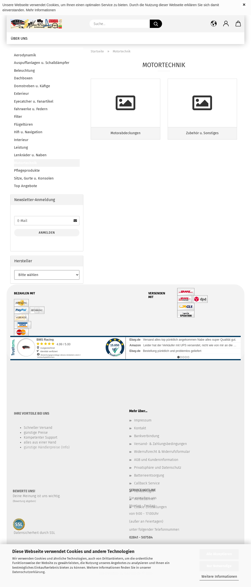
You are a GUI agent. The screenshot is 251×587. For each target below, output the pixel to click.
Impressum (142, 420)
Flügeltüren (23, 124)
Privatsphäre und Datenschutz (157, 468)
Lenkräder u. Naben (30, 155)
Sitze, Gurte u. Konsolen (34, 178)
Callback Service (147, 483)
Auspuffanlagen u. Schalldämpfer (41, 62)
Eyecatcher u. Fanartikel (33, 101)
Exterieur (21, 93)
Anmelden (47, 232)
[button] (226, 23)
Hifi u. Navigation (28, 132)
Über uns (19, 38)
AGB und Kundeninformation (156, 460)
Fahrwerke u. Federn (31, 109)
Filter (18, 116)
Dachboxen (23, 78)
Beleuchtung (24, 70)
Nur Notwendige (219, 566)
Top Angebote (25, 186)
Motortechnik (25, 163)
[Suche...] (156, 24)
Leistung (21, 147)
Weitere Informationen (219, 577)
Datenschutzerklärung (28, 572)
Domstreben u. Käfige (32, 86)
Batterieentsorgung (149, 475)
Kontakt (140, 428)
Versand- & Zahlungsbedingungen (160, 444)
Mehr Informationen (41, 10)
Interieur (21, 140)
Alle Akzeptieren (219, 554)
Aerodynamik (25, 55)
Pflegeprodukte (27, 170)
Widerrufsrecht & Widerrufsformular (162, 452)
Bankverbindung (146, 436)
